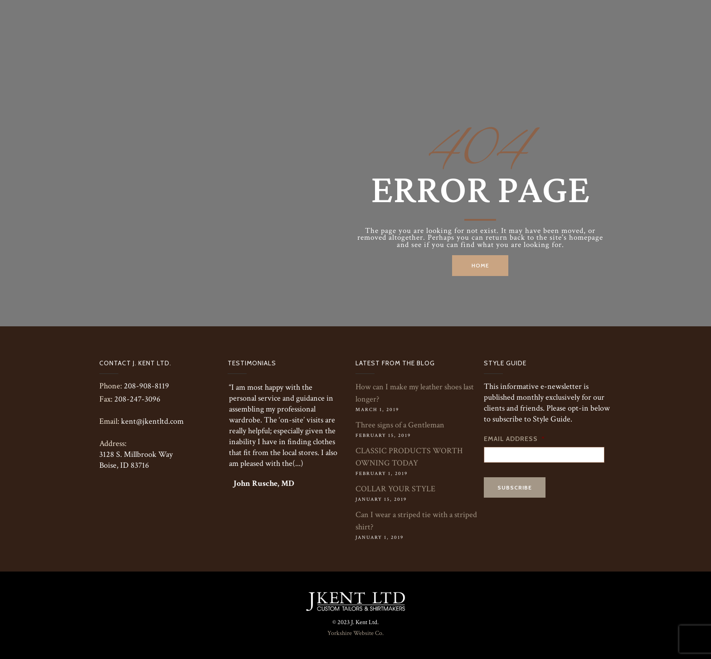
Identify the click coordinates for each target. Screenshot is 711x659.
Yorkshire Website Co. (355, 633)
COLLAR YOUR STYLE (395, 489)
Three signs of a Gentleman (400, 425)
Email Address (514, 439)
